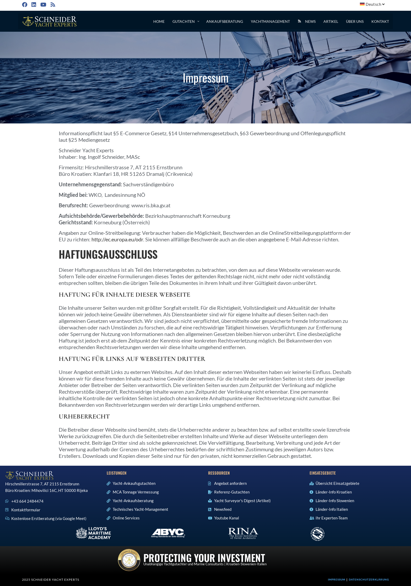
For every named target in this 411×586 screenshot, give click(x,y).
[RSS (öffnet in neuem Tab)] (52, 4)
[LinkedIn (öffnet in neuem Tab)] (33, 4)
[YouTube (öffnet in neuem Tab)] (43, 4)
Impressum (336, 579)
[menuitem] (373, 4)
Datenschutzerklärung (369, 579)
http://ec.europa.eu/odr (117, 239)
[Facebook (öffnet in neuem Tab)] (25, 4)
